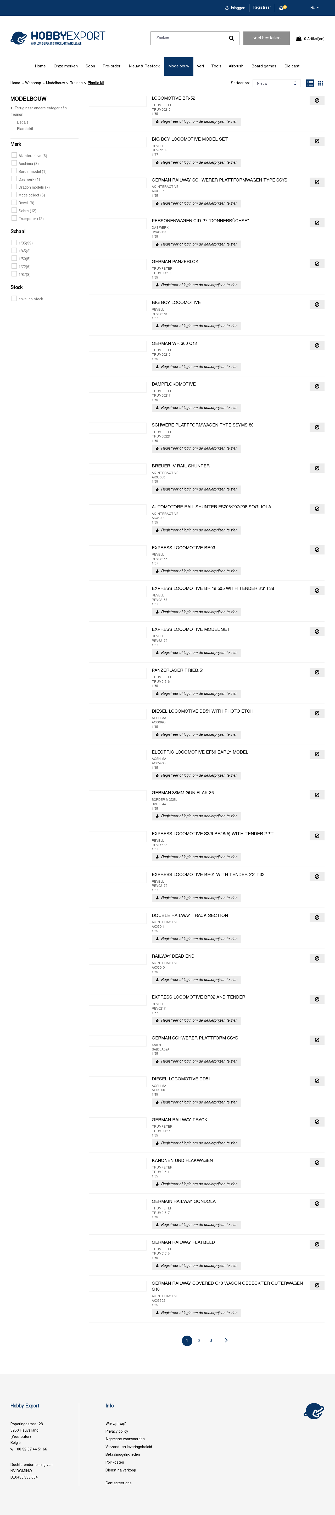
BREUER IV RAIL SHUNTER (181, 466)
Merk (15, 144)
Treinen (76, 83)
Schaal (17, 232)
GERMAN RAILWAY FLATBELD (183, 1243)
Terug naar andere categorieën (40, 108)
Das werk (26, 180)
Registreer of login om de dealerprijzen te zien (199, 122)
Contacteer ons (118, 1483)
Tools (216, 66)
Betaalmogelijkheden (122, 1455)
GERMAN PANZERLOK (175, 262)
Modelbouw (179, 66)
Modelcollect (28, 195)
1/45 (21, 251)
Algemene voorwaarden (125, 1439)
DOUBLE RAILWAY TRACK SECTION (190, 916)
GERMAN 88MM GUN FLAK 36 (183, 793)
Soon (90, 66)
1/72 (21, 267)
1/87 (21, 275)
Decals (23, 122)
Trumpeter (28, 219)
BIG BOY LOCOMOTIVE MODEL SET (190, 139)
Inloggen (237, 8)
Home (40, 66)
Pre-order (111, 66)
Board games (264, 66)
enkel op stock (27, 299)
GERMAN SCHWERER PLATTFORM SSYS (195, 1038)
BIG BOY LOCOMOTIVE (176, 303)
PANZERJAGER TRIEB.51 (178, 671)
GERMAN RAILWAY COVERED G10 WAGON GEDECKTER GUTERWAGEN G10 (227, 1287)
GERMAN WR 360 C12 (174, 344)
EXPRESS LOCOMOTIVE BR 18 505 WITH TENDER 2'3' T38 (213, 589)
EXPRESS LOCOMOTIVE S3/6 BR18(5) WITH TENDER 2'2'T (213, 834)
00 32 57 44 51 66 (32, 1449)
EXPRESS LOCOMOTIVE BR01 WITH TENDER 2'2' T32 (208, 875)
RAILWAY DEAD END (173, 956)
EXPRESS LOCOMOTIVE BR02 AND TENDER (198, 997)
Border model (29, 172)
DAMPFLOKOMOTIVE (174, 384)
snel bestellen (267, 38)
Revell (23, 203)
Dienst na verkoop (120, 1470)
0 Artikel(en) (314, 39)
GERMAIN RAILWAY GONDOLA (184, 1202)
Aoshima (25, 164)
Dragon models (31, 187)
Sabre (24, 211)
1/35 (22, 243)
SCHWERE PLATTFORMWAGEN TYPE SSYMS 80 (203, 425)
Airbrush (236, 66)
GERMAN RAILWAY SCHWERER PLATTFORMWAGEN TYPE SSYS (219, 180)
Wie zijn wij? (115, 1424)
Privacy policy (116, 1431)
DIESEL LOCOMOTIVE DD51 (181, 1079)
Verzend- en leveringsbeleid (128, 1447)
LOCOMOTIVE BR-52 (173, 99)
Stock (16, 288)
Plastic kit (96, 83)
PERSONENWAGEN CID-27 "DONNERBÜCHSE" (200, 221)
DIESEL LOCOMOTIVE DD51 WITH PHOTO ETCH (202, 712)
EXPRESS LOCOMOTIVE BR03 (183, 548)
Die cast (292, 66)
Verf (200, 66)
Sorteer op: (240, 83)
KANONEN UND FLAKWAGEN (182, 1161)
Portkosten (114, 1462)
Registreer (262, 7)
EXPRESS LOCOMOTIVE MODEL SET (191, 630)
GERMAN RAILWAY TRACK (180, 1120)
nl (312, 8)
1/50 (21, 259)
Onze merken (66, 66)
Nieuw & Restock (144, 66)
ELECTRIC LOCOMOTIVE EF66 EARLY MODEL (200, 752)
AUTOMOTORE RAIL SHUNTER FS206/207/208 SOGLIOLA (211, 507)
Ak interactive (29, 156)
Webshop (33, 83)
